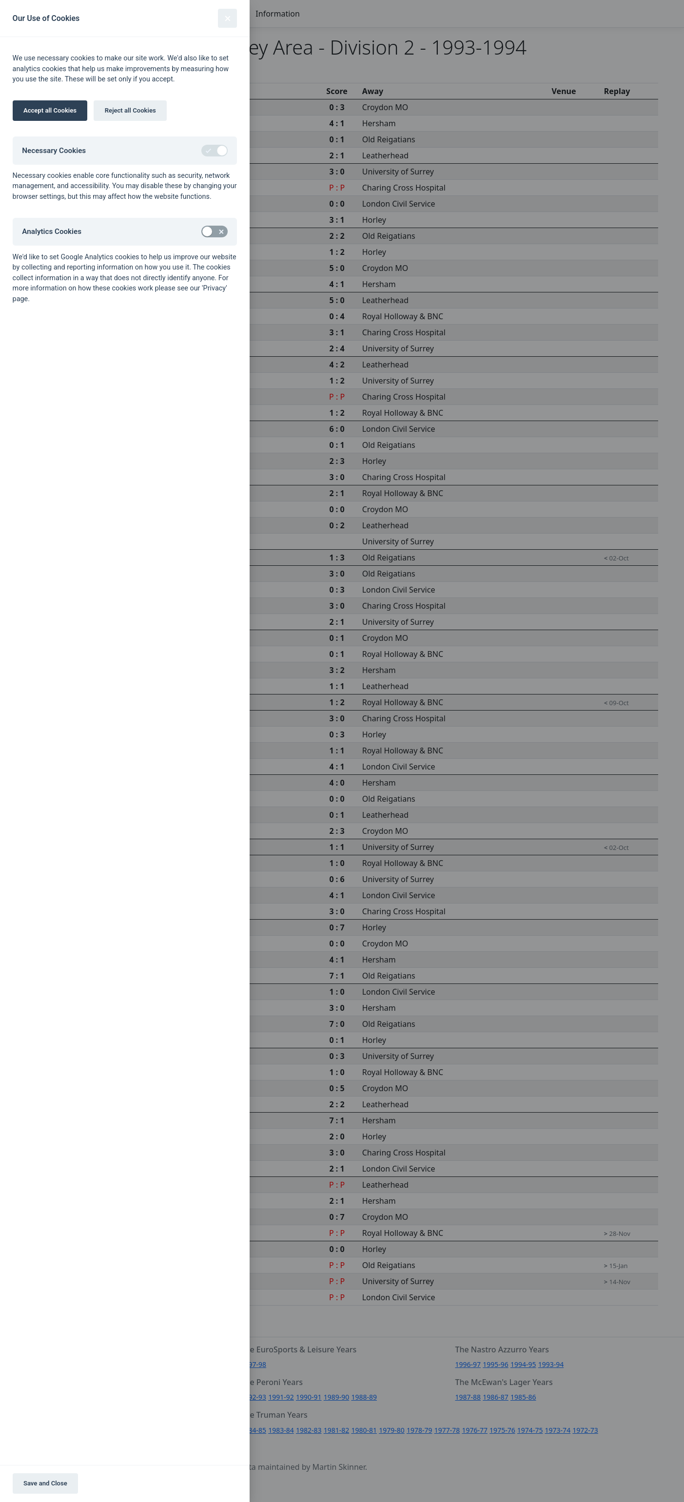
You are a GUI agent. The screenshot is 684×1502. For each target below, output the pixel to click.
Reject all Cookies (130, 110)
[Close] (227, 18)
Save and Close (45, 1483)
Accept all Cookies (50, 110)
